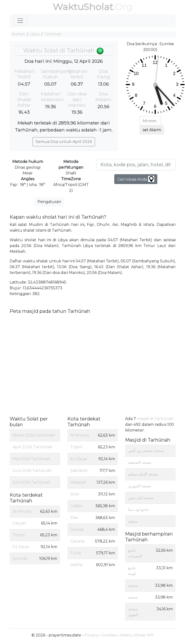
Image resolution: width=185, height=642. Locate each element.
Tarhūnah (53, 34)
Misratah (78, 482)
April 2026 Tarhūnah (32, 447)
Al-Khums (22, 511)
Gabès (76, 506)
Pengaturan (49, 201)
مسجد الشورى (139, 486)
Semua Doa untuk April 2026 (64, 141)
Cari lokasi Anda (135, 179)
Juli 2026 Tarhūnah (31, 482)
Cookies (109, 635)
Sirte (74, 494)
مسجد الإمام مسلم (143, 474)
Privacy (91, 635)
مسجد (133, 521)
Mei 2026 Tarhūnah (31, 459)
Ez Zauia (21, 546)
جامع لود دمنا (138, 509)
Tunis (75, 553)
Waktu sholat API (136, 635)
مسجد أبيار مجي (141, 497)
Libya (34, 34)
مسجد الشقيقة (140, 462)
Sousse (77, 529)
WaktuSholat (83, 6)
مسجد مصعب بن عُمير (146, 450)
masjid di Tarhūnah (155, 418)
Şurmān (20, 558)
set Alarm (152, 130)
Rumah (18, 34)
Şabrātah (79, 470)
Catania (77, 541)
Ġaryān (19, 523)
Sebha (76, 564)
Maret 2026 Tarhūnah (34, 435)
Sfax (74, 517)
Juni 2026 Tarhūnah (32, 470)
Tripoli (19, 535)
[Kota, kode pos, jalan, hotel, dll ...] (136, 164)
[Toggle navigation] (20, 20)
